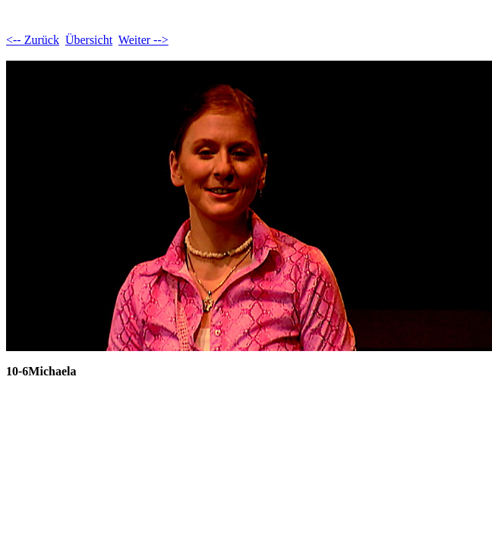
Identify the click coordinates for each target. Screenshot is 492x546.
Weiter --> (143, 39)
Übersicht (88, 39)
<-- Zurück (32, 39)
